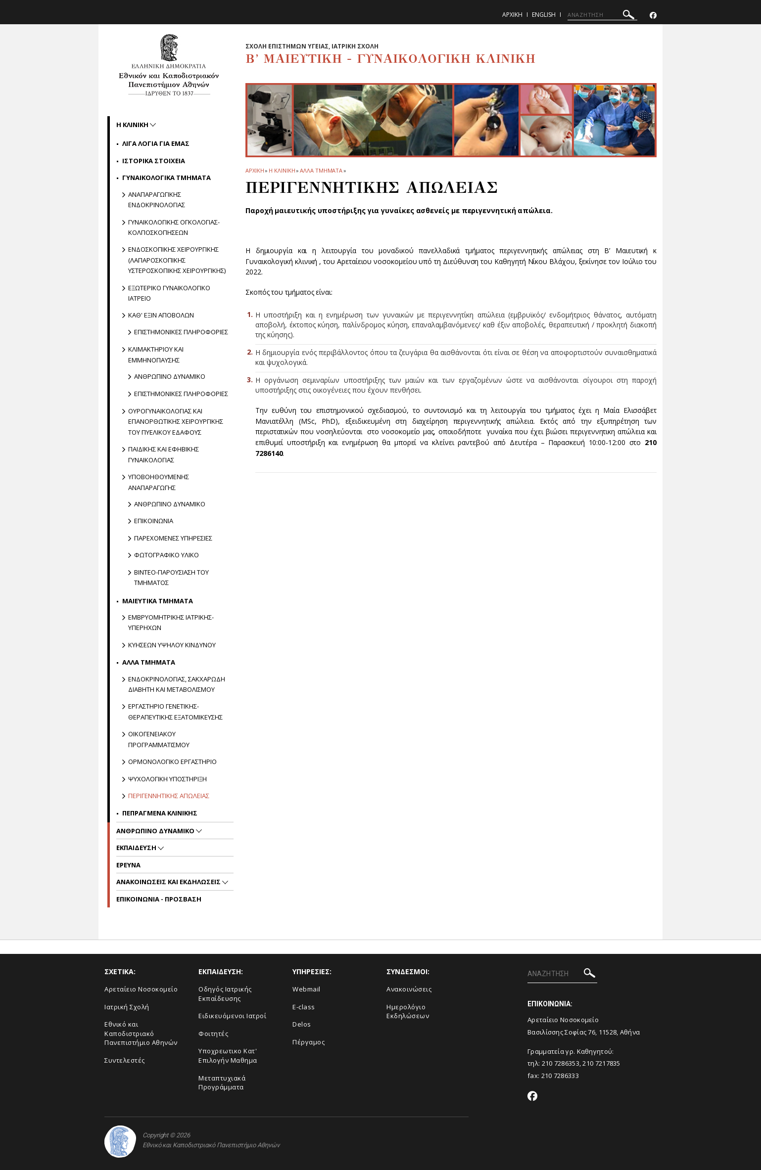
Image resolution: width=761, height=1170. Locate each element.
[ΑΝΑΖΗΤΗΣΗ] (602, 14)
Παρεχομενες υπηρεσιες (173, 538)
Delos (301, 1024)
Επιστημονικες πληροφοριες (181, 331)
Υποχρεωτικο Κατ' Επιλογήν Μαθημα (227, 1055)
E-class (303, 1006)
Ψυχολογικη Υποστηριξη (167, 778)
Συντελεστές (124, 1060)
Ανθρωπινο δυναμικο (169, 376)
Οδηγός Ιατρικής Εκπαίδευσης (225, 994)
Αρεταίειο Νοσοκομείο (141, 989)
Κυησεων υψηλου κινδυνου (172, 644)
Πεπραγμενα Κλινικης (159, 813)
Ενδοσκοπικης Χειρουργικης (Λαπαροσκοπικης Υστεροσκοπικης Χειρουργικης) (177, 260)
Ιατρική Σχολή (126, 1006)
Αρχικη (512, 14)
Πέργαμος (308, 1041)
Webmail (306, 989)
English (544, 14)
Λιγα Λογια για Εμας (156, 143)
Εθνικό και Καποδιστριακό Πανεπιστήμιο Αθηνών (141, 1033)
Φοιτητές (213, 1033)
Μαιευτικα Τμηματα (157, 600)
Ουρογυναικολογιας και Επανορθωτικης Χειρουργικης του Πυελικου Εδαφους (175, 421)
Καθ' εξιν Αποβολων (161, 315)
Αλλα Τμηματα (321, 170)
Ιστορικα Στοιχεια (153, 160)
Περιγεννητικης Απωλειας (168, 795)
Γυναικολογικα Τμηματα (166, 177)
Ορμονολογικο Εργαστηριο (172, 761)
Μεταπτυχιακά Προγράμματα (221, 1083)
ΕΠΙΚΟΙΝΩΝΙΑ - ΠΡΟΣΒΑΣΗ (158, 899)
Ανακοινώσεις (408, 989)
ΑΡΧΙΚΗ (254, 170)
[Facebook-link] (653, 15)
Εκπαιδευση (137, 847)
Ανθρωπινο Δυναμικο (156, 830)
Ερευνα (128, 864)
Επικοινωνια (153, 520)
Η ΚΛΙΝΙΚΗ (282, 170)
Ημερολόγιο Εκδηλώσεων (407, 1011)
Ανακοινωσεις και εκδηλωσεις (169, 881)
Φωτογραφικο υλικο (166, 554)
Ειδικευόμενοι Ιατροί (232, 1015)
